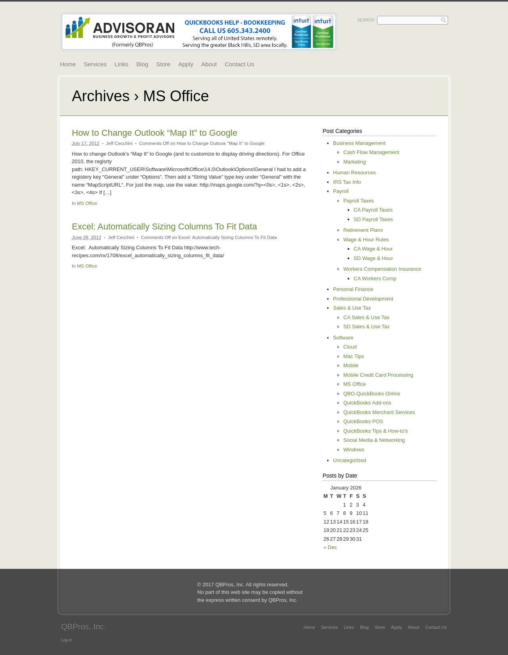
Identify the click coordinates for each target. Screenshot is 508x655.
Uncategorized (349, 460)
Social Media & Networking (374, 440)
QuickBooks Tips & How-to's (375, 431)
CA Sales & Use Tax (366, 317)
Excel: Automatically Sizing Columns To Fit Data (164, 226)
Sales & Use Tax (352, 308)
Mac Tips (353, 356)
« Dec (330, 547)
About (209, 64)
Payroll (341, 191)
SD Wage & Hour (373, 258)
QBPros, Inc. (83, 626)
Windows (353, 450)
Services (95, 64)
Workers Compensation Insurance (382, 269)
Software (343, 338)
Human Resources (354, 172)
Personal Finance (353, 289)
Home (68, 64)
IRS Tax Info (347, 182)
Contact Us (239, 64)
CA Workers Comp (375, 278)
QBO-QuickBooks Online (371, 394)
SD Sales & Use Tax (366, 326)
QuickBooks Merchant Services (379, 412)
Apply (185, 64)
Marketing (354, 162)
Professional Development (363, 299)
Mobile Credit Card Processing (378, 375)
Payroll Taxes (358, 201)
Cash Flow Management (371, 152)
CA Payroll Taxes (373, 210)
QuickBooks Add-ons (367, 403)
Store (163, 64)
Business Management (359, 143)
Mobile (350, 365)
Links (122, 64)
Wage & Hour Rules (366, 240)
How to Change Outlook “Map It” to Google (154, 133)
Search (365, 20)
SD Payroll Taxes (373, 219)
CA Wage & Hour (373, 249)
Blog (142, 64)
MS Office (87, 203)
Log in (66, 640)
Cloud (350, 347)
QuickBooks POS (363, 421)
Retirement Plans (363, 230)
